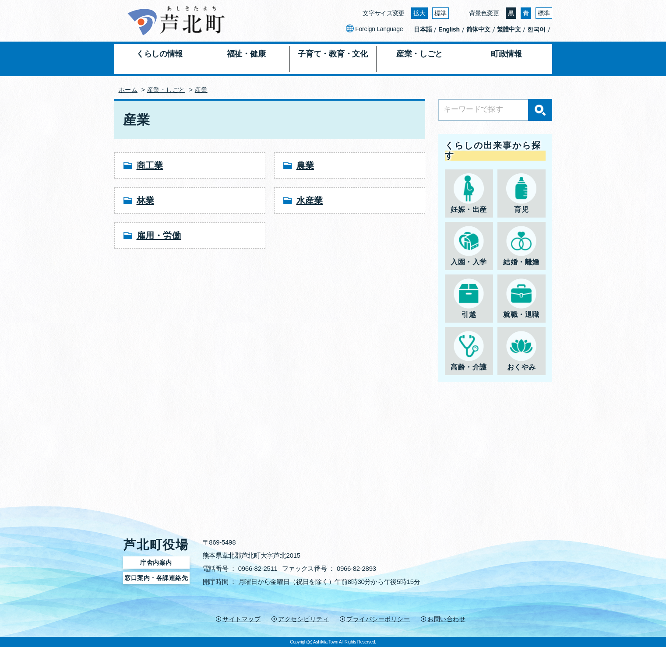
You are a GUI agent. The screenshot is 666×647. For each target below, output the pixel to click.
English (448, 29)
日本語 (423, 29)
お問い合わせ (446, 618)
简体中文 (478, 29)
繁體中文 (509, 29)
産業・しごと (166, 89)
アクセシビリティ (303, 618)
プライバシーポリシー (378, 618)
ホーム (128, 89)
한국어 (536, 29)
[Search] (495, 110)
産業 (201, 89)
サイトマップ (241, 618)
